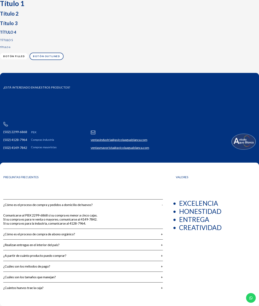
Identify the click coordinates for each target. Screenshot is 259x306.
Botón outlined (46, 56)
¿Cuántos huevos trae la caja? (23, 288)
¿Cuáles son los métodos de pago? (26, 266)
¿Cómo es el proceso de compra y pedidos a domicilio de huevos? (48, 205)
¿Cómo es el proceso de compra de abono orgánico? (39, 234)
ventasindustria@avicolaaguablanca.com (119, 140)
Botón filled (14, 56)
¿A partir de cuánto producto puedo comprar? (34, 255)
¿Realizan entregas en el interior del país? (31, 245)
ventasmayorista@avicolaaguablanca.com (120, 147)
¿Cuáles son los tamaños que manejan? (29, 277)
